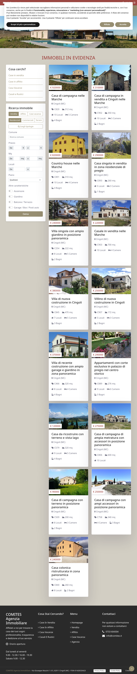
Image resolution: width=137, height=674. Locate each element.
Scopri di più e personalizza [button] (23, 24)
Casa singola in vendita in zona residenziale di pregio (110, 166)
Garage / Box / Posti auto (26, 207)
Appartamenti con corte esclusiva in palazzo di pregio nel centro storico (111, 368)
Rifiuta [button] (107, 24)
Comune (13, 132)
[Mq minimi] (16, 158)
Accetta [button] (122, 24)
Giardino (18, 196)
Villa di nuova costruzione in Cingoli (67, 300)
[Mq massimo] (34, 158)
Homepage (76, 622)
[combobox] (26, 137)
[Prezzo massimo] (34, 148)
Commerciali (27, 120)
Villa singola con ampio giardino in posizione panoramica (68, 234)
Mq (10, 153)
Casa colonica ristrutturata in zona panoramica (66, 571)
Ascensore (19, 191)
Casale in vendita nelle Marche (110, 233)
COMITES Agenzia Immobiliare (18, 670)
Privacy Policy (100, 670)
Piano (11, 175)
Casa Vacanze (15, 87)
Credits (128, 670)
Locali (11, 164)
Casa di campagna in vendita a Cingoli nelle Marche (109, 99)
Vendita (13, 114)
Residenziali (15, 120)
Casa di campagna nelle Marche (68, 97)
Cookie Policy (115, 670)
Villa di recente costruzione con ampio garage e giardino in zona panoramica (67, 368)
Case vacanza (35, 114)
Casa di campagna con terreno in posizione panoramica (67, 503)
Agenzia (75, 641)
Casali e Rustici (16, 94)
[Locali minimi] (19, 169)
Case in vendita (16, 75)
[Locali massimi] (36, 169)
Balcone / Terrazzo (23, 202)
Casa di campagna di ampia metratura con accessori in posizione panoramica (109, 439)
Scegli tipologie (25, 126)
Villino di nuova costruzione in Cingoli (109, 300)
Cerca (26, 214)
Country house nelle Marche (66, 165)
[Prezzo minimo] (17, 148)
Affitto (23, 114)
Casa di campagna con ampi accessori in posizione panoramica (110, 503)
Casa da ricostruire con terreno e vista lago (68, 436)
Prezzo (12, 142)
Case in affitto (15, 81)
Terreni (39, 120)
